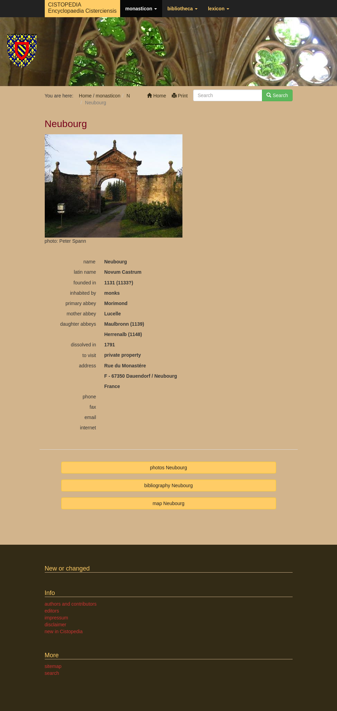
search (52, 673)
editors (52, 611)
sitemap (53, 666)
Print (180, 95)
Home (156, 95)
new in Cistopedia (64, 631)
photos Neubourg (168, 467)
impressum (56, 617)
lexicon (218, 8)
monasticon (141, 8)
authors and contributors (71, 604)
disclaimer (55, 624)
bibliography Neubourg (168, 485)
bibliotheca (182, 8)
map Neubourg (168, 503)
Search (277, 95)
